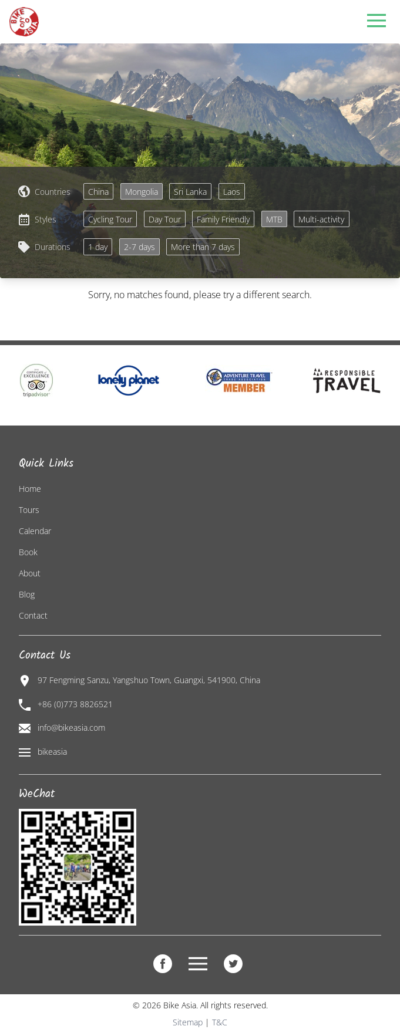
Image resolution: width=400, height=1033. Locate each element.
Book (28, 552)
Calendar (35, 530)
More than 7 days (203, 246)
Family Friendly (223, 219)
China (98, 191)
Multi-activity (321, 219)
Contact (33, 615)
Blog (27, 594)
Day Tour (165, 219)
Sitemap (188, 1022)
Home (30, 488)
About (30, 573)
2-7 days (139, 246)
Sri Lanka (190, 191)
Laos (231, 191)
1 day (97, 246)
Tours (29, 509)
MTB (274, 219)
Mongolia (141, 191)
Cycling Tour (110, 219)
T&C (219, 1022)
